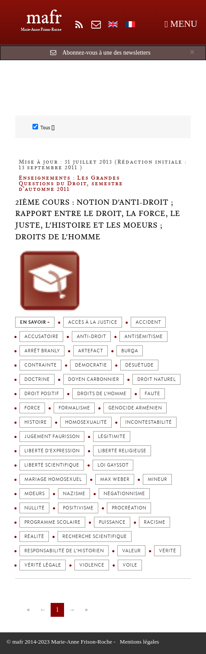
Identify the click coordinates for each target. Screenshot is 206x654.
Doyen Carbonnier (93, 379)
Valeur (131, 551)
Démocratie (91, 365)
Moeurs (34, 493)
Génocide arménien (135, 408)
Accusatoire (41, 336)
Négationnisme (124, 493)
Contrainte (40, 365)
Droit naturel (156, 379)
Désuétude (139, 365)
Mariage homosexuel (53, 479)
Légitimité (112, 436)
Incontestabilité (148, 422)
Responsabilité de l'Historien (64, 551)
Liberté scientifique (51, 465)
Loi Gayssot (113, 465)
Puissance (112, 522)
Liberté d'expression (52, 451)
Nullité (34, 508)
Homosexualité (86, 422)
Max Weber (114, 479)
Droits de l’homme (101, 393)
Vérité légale (42, 565)
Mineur (157, 479)
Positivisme (78, 508)
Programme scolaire (52, 522)
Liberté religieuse (122, 451)
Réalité (34, 536)
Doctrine (37, 379)
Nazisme (74, 493)
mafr (43, 17)
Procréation (129, 508)
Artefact (90, 351)
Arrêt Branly (42, 351)
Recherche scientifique (94, 536)
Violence (91, 565)
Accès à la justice (92, 322)
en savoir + (35, 322)
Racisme (154, 522)
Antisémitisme (143, 336)
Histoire (35, 422)
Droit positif (41, 393)
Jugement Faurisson (52, 436)
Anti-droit (91, 336)
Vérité (167, 551)
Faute (152, 393)
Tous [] (43, 127)
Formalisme (74, 408)
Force (32, 408)
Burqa (129, 351)
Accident (148, 322)
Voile (129, 565)
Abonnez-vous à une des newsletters (106, 52)
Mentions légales (139, 641)
